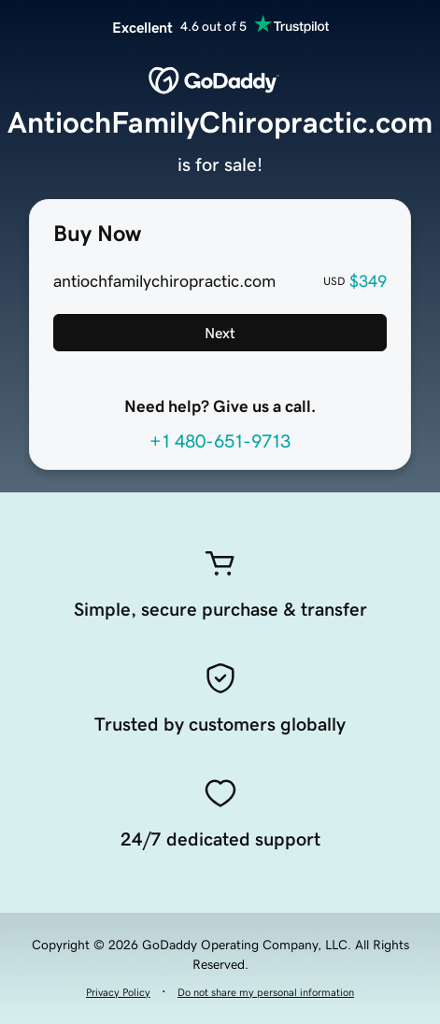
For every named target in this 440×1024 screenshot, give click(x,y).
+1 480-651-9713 (220, 441)
